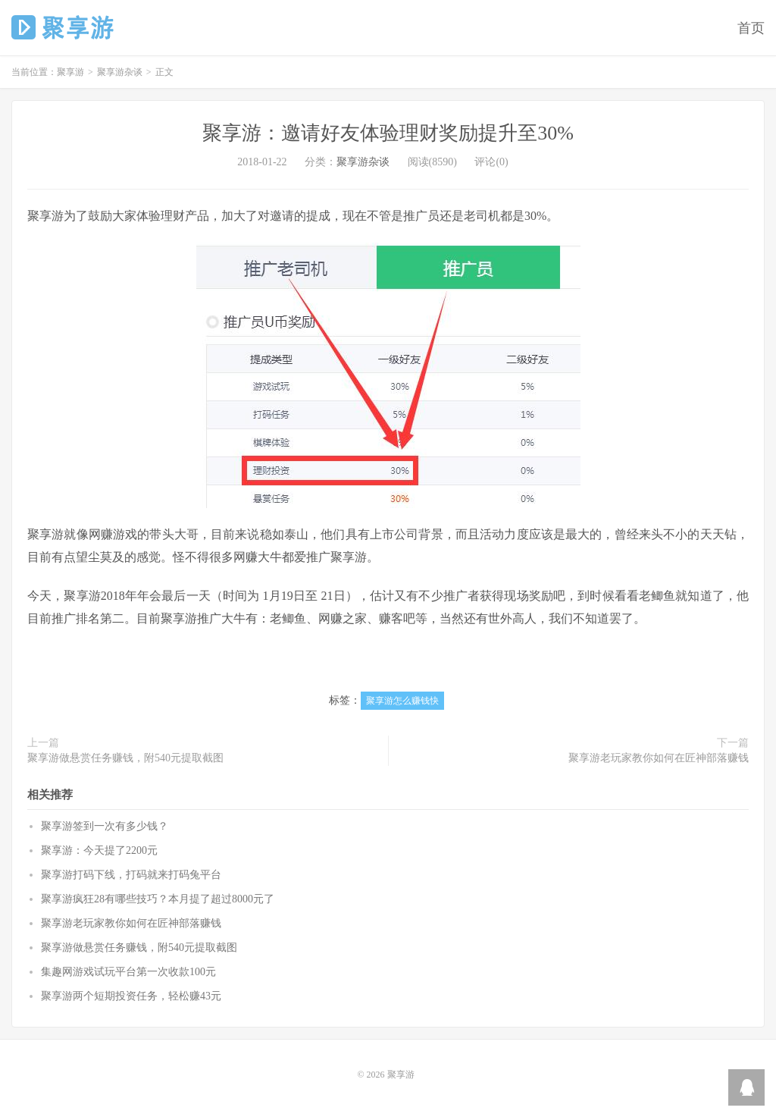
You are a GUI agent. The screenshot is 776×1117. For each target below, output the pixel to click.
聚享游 (63, 27)
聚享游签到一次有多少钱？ (104, 826)
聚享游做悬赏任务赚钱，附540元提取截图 (125, 758)
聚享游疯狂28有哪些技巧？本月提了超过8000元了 (157, 899)
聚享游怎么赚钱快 (402, 700)
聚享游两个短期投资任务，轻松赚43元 (131, 996)
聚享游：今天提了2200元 (99, 850)
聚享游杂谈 (119, 72)
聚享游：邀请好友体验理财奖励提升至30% (388, 133)
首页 (751, 28)
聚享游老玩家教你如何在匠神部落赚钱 (658, 758)
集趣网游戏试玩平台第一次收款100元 (128, 971)
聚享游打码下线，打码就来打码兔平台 (131, 874)
